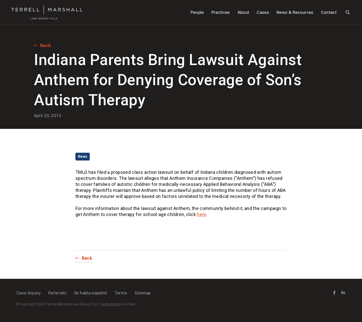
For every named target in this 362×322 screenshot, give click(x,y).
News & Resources (295, 12)
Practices (220, 12)
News (82, 156)
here (201, 214)
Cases (263, 12)
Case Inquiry (28, 292)
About (243, 12)
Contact (329, 12)
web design (111, 304)
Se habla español (90, 292)
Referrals (57, 292)
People (197, 12)
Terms (121, 292)
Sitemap (142, 292)
